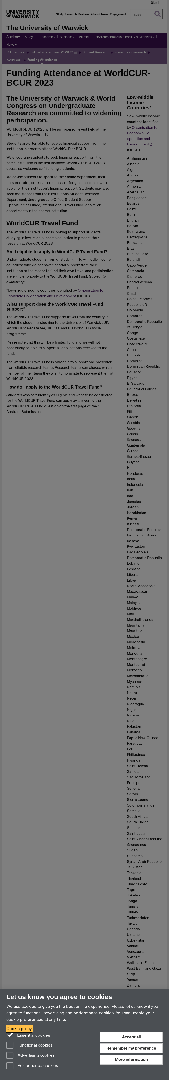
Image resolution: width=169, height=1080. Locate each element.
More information (131, 1059)
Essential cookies (28, 1035)
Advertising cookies (30, 1056)
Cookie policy (19, 1028)
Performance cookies (32, 1066)
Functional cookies (29, 1046)
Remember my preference (131, 1048)
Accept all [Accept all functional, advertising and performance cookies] (131, 1037)
